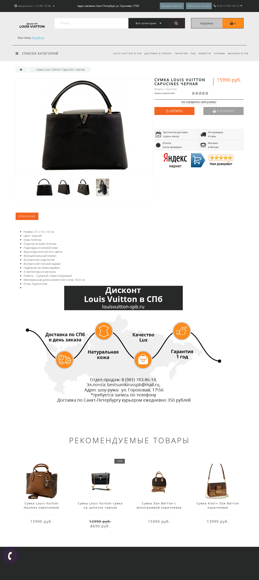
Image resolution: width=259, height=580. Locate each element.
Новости (203, 53)
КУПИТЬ (176, 111)
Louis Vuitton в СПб (123, 53)
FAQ (191, 53)
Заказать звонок (171, 6)
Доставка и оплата (155, 53)
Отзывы (219, 53)
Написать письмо (199, 6)
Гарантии (179, 53)
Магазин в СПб (238, 53)
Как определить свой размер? (198, 102)
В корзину (223, 111)
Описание (27, 216)
